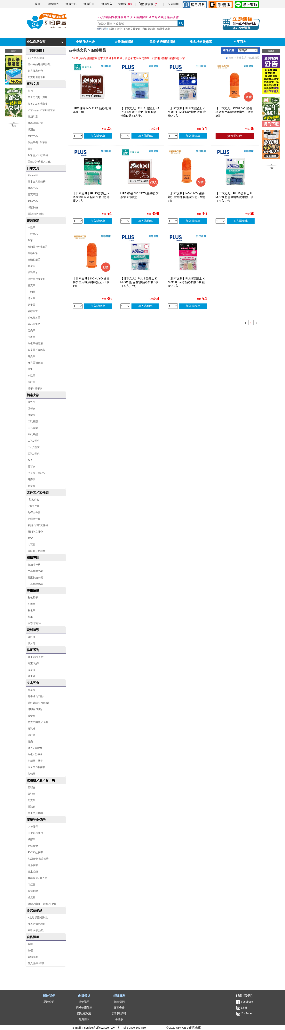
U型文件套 (34, 505)
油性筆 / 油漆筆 (36, 279)
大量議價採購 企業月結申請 (148, 17)
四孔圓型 (33, 434)
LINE (243, 1007)
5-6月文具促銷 (132, 28)
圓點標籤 (33, 956)
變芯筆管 (33, 311)
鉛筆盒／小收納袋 (38, 155)
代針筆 (31, 382)
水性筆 (31, 375)
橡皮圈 (31, 897)
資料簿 (31, 636)
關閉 (271, 50)
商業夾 (31, 485)
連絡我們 (53, 3)
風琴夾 (31, 466)
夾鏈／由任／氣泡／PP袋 (42, 903)
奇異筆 (31, 356)
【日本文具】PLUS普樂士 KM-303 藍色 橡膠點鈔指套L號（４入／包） (234, 197)
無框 (30, 950)
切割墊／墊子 (35, 760)
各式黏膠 (33, 890)
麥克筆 (31, 285)
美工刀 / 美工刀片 (38, 97)
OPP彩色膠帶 (35, 833)
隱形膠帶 (33, 865)
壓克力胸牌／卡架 (38, 722)
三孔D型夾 (34, 447)
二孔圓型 (33, 421)
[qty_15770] (125, 306)
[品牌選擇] (248, 50)
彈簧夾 (31, 408)
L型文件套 (33, 499)
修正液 (31, 676)
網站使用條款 (84, 1007)
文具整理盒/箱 (36, 571)
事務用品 (33, 188)
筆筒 (30, 148)
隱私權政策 (84, 1013)
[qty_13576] (173, 136)
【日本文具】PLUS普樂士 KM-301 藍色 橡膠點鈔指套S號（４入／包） (139, 282)
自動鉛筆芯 (34, 259)
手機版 (119, 1019)
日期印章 (33, 116)
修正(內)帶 (34, 663)
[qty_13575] (78, 221)
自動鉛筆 (33, 253)
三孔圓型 (33, 427)
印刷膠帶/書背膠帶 (38, 858)
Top (271, 167)
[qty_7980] (78, 136)
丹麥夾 (31, 479)
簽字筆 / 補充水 (36, 349)
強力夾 (31, 402)
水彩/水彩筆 (34, 623)
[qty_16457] (173, 221)
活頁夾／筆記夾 (36, 472)
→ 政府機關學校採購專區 (113, 17)
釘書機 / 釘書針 (36, 696)
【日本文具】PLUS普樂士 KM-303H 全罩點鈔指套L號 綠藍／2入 (91, 197)
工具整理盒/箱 (36, 584)
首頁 (37, 3)
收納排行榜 (34, 564)
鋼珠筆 (31, 266)
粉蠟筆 (31, 603)
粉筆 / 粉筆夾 (35, 388)
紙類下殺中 (115, 28)
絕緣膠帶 (33, 845)
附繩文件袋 (34, 518)
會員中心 (71, 3)
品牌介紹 (49, 1001)
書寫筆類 (33, 194)
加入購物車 (98, 135)
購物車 (152, 4)
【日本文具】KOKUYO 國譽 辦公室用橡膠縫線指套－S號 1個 (186, 197)
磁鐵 (30, 741)
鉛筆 (30, 240)
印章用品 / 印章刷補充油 (41, 110)
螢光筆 (31, 330)
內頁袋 (31, 544)
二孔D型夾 (34, 440)
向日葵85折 (148, 28)
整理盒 (31, 787)
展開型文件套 (35, 531)
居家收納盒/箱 (36, 577)
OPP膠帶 (33, 826)
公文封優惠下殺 (36, 77)
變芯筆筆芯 (34, 324)
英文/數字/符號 (36, 963)
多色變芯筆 (34, 317)
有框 (30, 944)
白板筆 (31, 336)
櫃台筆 (31, 298)
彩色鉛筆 (33, 597)
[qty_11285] (125, 136)
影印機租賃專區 (201, 42)
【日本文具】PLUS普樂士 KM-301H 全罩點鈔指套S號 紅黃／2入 (186, 282)
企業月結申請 (85, 42)
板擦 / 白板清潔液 (38, 103)
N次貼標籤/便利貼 (38, 917)
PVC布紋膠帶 (35, 852)
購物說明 (84, 1001)
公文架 (31, 800)
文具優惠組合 (35, 70)
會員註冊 (88, 3)
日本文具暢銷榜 (36, 181)
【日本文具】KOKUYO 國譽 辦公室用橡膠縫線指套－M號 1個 (234, 112)
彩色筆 (31, 610)
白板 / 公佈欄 (35, 754)
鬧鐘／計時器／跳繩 (39, 161)
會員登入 (106, 3)
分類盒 (31, 793)
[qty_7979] (125, 221)
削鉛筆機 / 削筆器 (38, 142)
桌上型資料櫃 (35, 813)
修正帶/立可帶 (36, 657)
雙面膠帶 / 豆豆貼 (38, 878)
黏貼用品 (33, 200)
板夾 (30, 460)
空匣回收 (240, 42)
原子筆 (31, 304)
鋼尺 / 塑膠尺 (35, 747)
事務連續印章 (35, 123)
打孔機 (31, 728)
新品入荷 (33, 175)
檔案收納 (33, 207)
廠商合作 (173, 17)
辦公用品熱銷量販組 (39, 64)
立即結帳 (173, 3)
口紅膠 (31, 884)
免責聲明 (84, 1019)
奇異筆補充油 (35, 362)
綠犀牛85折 (163, 28)
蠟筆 (30, 369)
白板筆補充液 (35, 343)
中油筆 (31, 291)
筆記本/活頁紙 (36, 213)
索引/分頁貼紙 (36, 930)
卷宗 (30, 538)
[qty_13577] (173, 306)
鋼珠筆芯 (33, 272)
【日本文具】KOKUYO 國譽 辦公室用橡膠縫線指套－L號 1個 (91, 282)
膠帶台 (31, 715)
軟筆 (30, 616)
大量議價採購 (124, 42)
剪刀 (30, 90)
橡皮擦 (31, 669)
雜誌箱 (31, 806)
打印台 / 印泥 (35, 709)
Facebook (247, 1001)
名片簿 (31, 643)
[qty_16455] (78, 306)
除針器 (31, 735)
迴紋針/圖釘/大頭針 (38, 702)
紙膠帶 (31, 839)
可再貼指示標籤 (36, 923)
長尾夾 (31, 689)
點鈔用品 (33, 135)
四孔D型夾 (34, 453)
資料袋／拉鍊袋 (36, 551)
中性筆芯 (33, 233)
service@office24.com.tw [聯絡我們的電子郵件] (99, 1027)
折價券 (125, 3)
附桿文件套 (34, 512)
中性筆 (31, 227)
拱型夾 (31, 415)
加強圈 (31, 773)
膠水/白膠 (33, 871)
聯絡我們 (119, 1001)
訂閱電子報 (119, 1013)
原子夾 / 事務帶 (36, 767)
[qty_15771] (220, 221)
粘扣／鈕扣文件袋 (38, 525)
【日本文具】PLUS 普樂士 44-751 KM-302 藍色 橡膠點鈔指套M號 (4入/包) (139, 112)
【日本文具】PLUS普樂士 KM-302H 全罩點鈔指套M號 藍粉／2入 (187, 112)
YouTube (246, 1013)
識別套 (31, 129)
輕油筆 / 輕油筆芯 (38, 246)
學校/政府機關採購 (162, 42)
